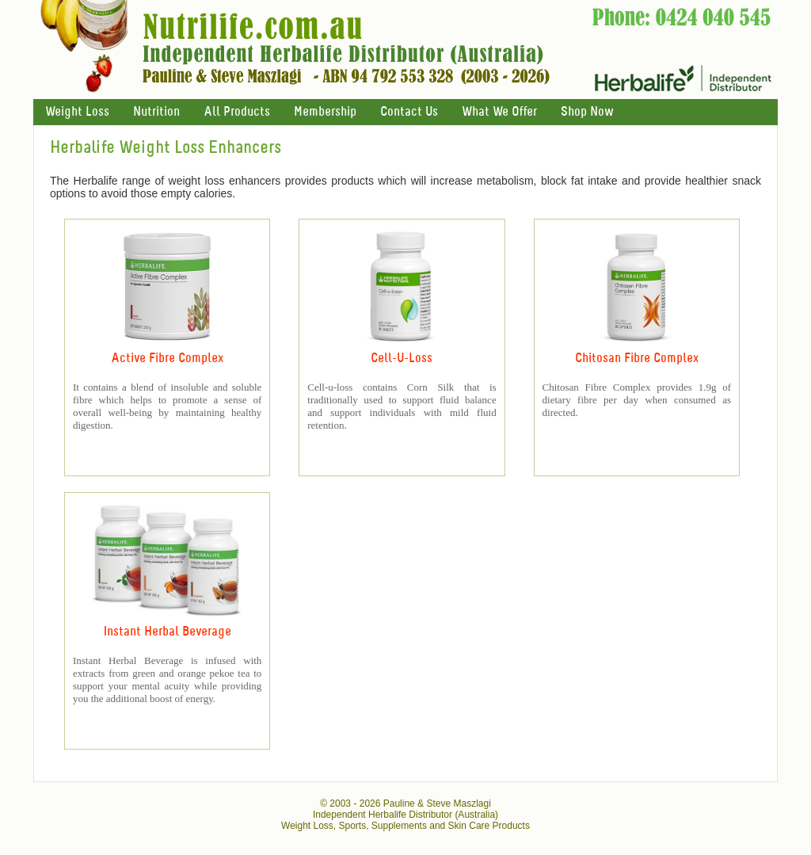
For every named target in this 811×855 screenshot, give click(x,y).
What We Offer (499, 112)
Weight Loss (77, 112)
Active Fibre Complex (167, 358)
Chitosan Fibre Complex (637, 358)
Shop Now (587, 112)
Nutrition (156, 112)
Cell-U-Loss (401, 358)
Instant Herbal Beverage (167, 632)
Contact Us (409, 112)
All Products (237, 112)
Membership (325, 112)
